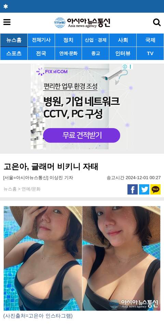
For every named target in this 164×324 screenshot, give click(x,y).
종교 (95, 53)
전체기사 (41, 39)
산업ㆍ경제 (96, 39)
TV (150, 53)
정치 (68, 40)
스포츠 (14, 53)
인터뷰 (123, 53)
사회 (123, 40)
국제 (150, 40)
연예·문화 (68, 53)
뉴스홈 (14, 40)
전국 (41, 53)
